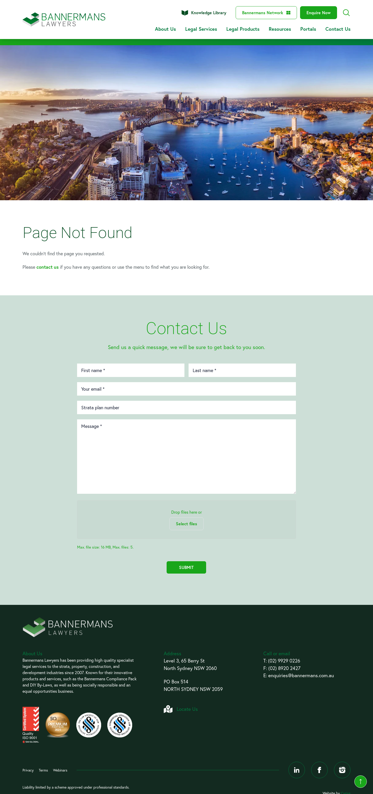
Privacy (28, 770)
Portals (308, 29)
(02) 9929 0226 (284, 660)
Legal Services (201, 29)
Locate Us (187, 709)
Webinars (60, 770)
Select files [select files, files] (186, 523)
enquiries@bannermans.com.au (301, 675)
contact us (47, 267)
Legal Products (242, 29)
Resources (280, 29)
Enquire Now (319, 12)
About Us (165, 29)
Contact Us (337, 29)
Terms (43, 770)
